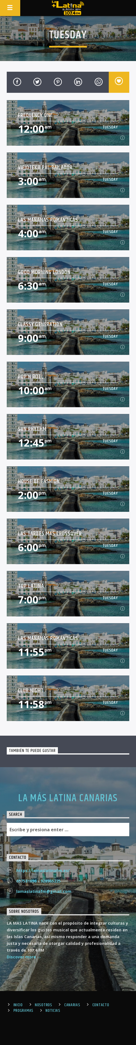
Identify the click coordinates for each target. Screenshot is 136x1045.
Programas (23, 1011)
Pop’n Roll (31, 377)
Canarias (72, 1005)
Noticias (53, 1011)
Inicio (18, 1005)
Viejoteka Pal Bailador (45, 167)
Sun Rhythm (32, 429)
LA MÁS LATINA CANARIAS (68, 798)
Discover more (24, 957)
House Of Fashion (39, 481)
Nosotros (43, 1005)
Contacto (100, 1005)
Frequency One (35, 115)
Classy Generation (40, 324)
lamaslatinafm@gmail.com (43, 891)
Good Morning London (44, 272)
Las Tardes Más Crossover (50, 534)
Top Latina (31, 586)
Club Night (30, 690)
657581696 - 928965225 (38, 881)
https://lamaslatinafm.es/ (43, 870)
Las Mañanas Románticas (48, 220)
